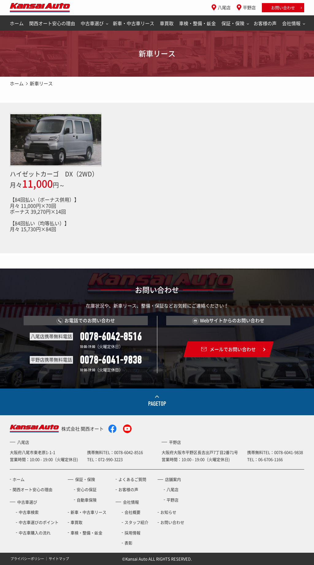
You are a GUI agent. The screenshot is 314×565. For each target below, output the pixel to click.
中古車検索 (29, 512)
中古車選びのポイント (39, 522)
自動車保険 (87, 500)
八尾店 (224, 7)
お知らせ (168, 512)
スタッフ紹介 (136, 522)
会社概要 (132, 512)
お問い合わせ (283, 7)
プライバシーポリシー (27, 558)
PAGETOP (157, 403)
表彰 (128, 543)
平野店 (249, 7)
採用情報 (132, 533)
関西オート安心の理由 (52, 23)
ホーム (17, 23)
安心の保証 (87, 489)
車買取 (167, 23)
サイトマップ (59, 558)
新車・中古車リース (133, 23)
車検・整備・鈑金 (197, 23)
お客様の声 (265, 23)
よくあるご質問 (132, 479)
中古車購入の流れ (35, 533)
